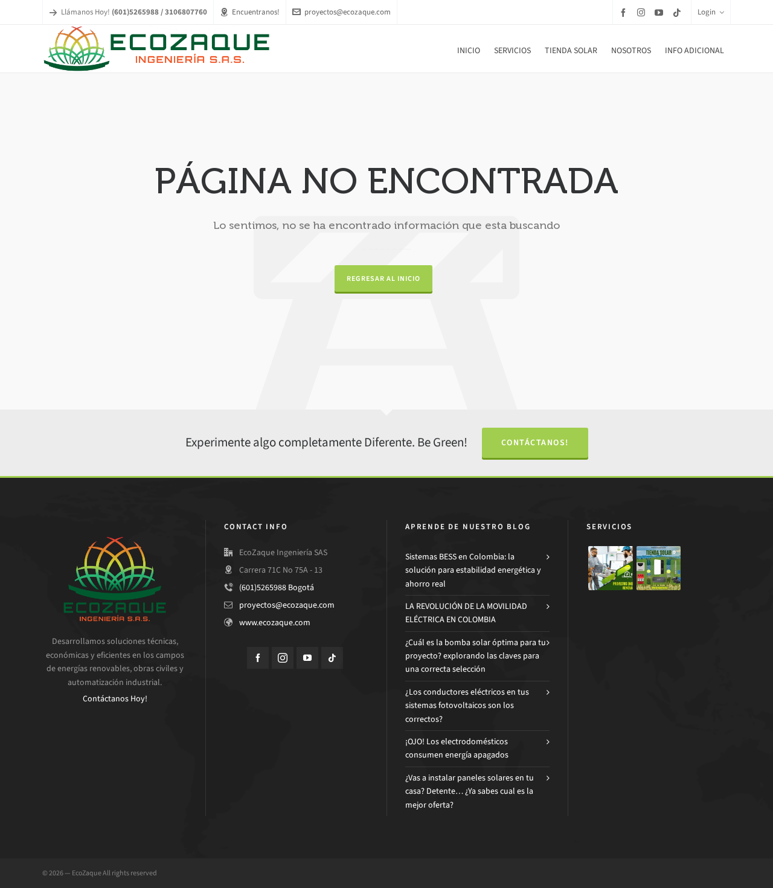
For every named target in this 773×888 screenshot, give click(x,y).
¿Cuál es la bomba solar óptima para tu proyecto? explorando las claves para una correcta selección (475, 656)
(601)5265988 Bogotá (276, 587)
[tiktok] (679, 12)
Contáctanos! (535, 442)
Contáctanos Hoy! (115, 698)
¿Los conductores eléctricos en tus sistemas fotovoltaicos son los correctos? (467, 705)
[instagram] (643, 12)
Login (711, 12)
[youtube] (661, 12)
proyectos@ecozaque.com (341, 12)
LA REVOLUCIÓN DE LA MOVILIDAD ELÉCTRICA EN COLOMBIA (466, 612)
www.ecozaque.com (274, 622)
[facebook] (625, 12)
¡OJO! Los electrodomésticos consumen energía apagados (456, 748)
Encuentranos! (250, 12)
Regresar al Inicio (383, 278)
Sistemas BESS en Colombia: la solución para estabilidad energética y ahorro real (473, 570)
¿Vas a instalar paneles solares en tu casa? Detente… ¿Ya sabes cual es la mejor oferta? (469, 791)
